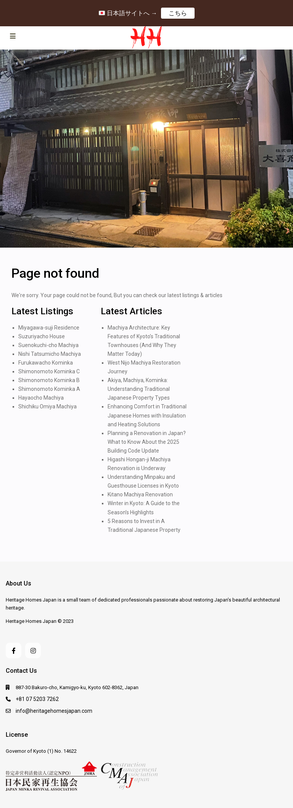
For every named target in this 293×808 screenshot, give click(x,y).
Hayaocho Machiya (41, 398)
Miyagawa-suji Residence (48, 328)
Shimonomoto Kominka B (49, 380)
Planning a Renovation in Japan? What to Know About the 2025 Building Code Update (147, 442)
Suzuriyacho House (41, 336)
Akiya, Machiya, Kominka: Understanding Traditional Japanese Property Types (139, 389)
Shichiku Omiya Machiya (47, 406)
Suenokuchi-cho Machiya (48, 345)
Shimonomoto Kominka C (49, 371)
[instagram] (33, 650)
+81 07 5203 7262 (37, 699)
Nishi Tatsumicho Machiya (49, 354)
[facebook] (13, 650)
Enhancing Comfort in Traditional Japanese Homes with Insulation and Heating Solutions (147, 415)
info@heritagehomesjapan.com (54, 711)
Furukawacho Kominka (45, 363)
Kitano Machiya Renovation (140, 494)
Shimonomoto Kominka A (49, 389)
